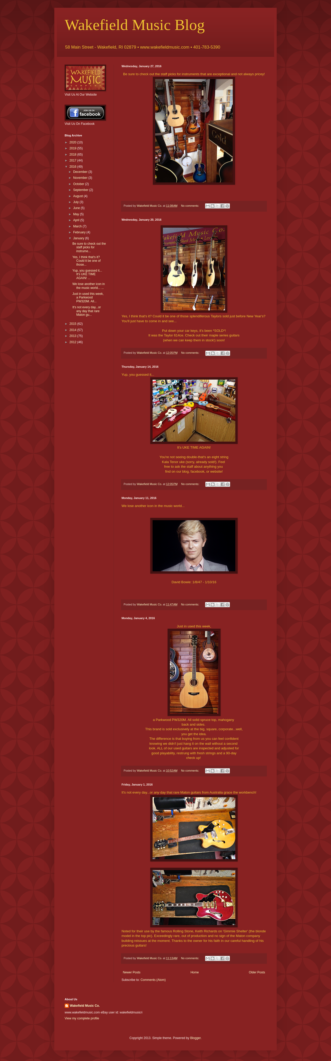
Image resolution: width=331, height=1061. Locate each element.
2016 (73, 166)
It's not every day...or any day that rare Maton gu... (86, 311)
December (80, 172)
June (77, 208)
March (78, 226)
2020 (73, 142)
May (76, 214)
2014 (73, 330)
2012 (73, 342)
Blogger (195, 1038)
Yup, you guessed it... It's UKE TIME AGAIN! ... (87, 274)
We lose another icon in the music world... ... (88, 285)
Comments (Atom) (153, 980)
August (78, 196)
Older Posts (257, 972)
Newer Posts (131, 972)
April (76, 220)
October (79, 184)
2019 (73, 148)
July (76, 202)
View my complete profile (82, 1018)
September (81, 190)
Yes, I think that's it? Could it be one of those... (86, 260)
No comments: (190, 205)
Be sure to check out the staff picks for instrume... (89, 247)
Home (195, 972)
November (80, 178)
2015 (73, 324)
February (79, 232)
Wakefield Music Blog (135, 24)
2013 (73, 336)
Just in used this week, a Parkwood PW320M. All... (88, 297)
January (79, 238)
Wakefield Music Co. (85, 1006)
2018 (73, 154)
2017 (73, 160)
